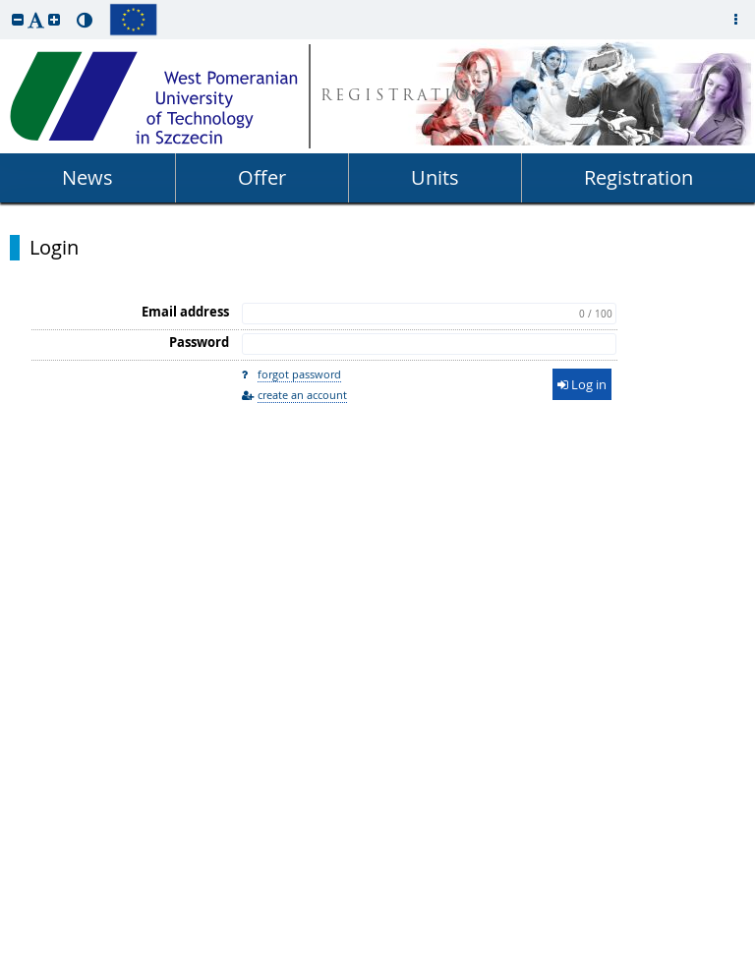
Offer (262, 177)
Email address (185, 311)
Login (54, 247)
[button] (18, 19)
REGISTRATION (405, 96)
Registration (638, 177)
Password (199, 342)
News (87, 177)
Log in (582, 384)
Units (435, 177)
